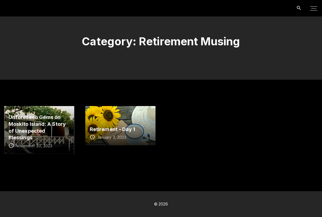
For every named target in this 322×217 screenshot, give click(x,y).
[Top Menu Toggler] (314, 8)
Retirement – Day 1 (112, 129)
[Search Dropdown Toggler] (299, 8)
